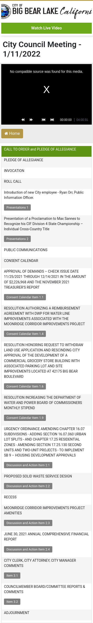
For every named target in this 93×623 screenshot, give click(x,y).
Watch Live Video (46, 28)
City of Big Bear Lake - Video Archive (46, 11)
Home (12, 133)
